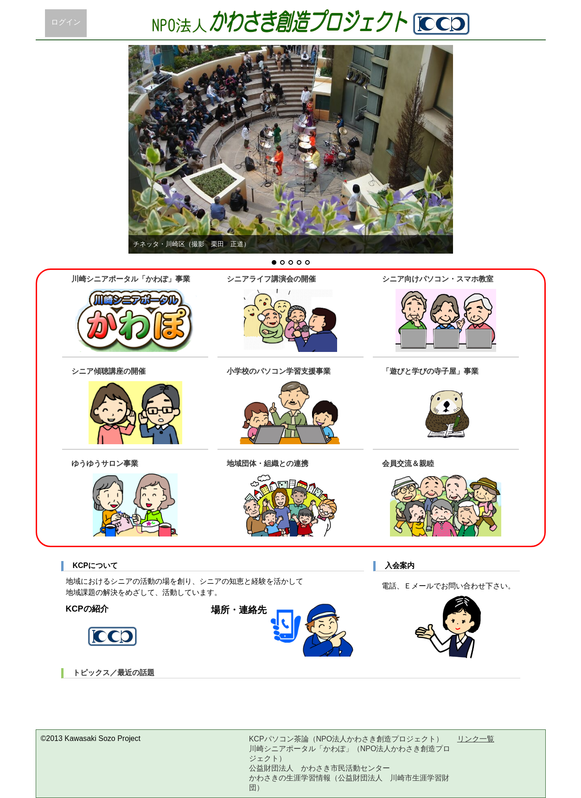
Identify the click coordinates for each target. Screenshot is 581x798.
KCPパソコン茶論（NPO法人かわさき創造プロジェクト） (346, 739)
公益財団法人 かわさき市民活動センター (319, 768)
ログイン (66, 22)
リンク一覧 (475, 739)
